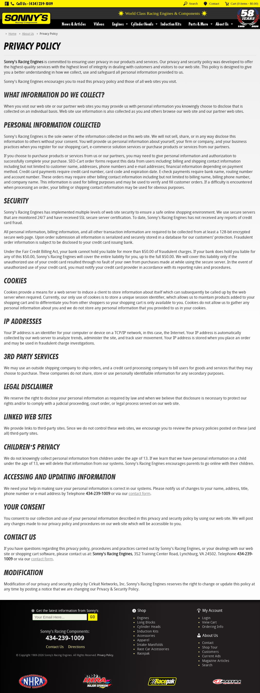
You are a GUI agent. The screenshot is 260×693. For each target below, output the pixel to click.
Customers (210, 652)
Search (207, 665)
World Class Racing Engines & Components (162, 13)
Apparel (143, 640)
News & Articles (74, 24)
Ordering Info (212, 627)
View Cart (209, 622)
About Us (222, 24)
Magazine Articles (215, 661)
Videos (99, 24)
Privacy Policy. (105, 655)
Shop (141, 610)
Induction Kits (171, 24)
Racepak (143, 653)
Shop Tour (210, 647)
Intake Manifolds (150, 645)
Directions (76, 647)
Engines (118, 24)
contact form (139, 493)
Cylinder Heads (142, 24)
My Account (212, 610)
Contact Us (55, 647)
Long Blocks (146, 622)
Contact (208, 643)
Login (206, 618)
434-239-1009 (65, 638)
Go (92, 617)
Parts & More (198, 24)
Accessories (146, 636)
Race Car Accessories (153, 649)
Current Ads (211, 656)
